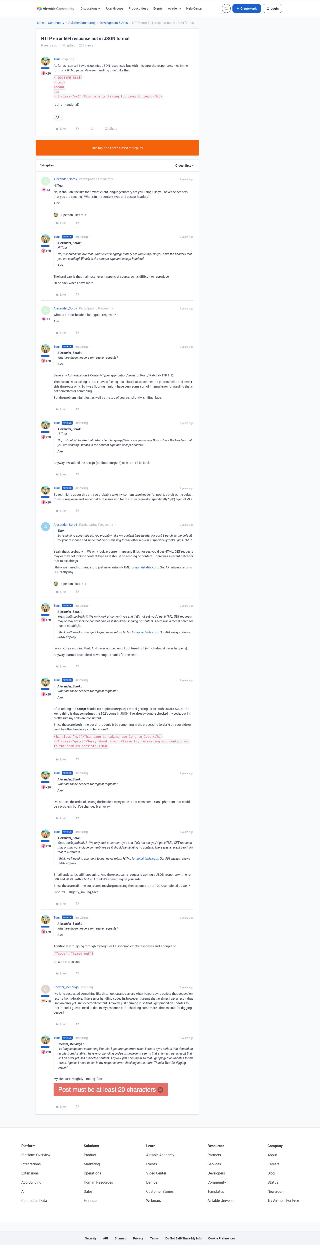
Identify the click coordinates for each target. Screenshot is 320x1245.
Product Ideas (138, 8)
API (58, 117)
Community (56, 22)
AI (23, 1191)
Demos (151, 1182)
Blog (271, 1173)
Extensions (30, 1173)
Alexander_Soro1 (65, 524)
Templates (216, 1191)
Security (90, 1238)
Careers (273, 1164)
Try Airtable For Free (283, 1200)
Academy (174, 8)
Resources (216, 1145)
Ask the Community (82, 22)
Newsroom (276, 1191)
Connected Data (34, 1200)
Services (214, 1164)
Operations (92, 1173)
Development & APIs (114, 22)
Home (40, 22)
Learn (150, 1145)
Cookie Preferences (221, 1238)
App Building (31, 1182)
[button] (246, 8)
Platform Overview (35, 1154)
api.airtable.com (146, 567)
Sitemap (120, 1238)
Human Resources (98, 1182)
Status (273, 1182)
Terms (154, 1238)
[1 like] (70, 214)
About (272, 1154)
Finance (90, 1200)
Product (90, 1154)
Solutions (91, 1145)
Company (275, 1145)
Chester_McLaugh (66, 987)
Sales (88, 1191)
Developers (216, 1173)
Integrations (31, 1164)
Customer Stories (160, 1191)
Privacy (138, 1238)
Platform (28, 1145)
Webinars (153, 1200)
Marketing (92, 1164)
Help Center (194, 8)
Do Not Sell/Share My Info (183, 1238)
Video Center (156, 1173)
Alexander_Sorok (65, 179)
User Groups (114, 8)
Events (158, 8)
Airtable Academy (160, 1154)
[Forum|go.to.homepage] (55, 8)
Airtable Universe (221, 1200)
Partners (214, 1154)
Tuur (57, 59)
